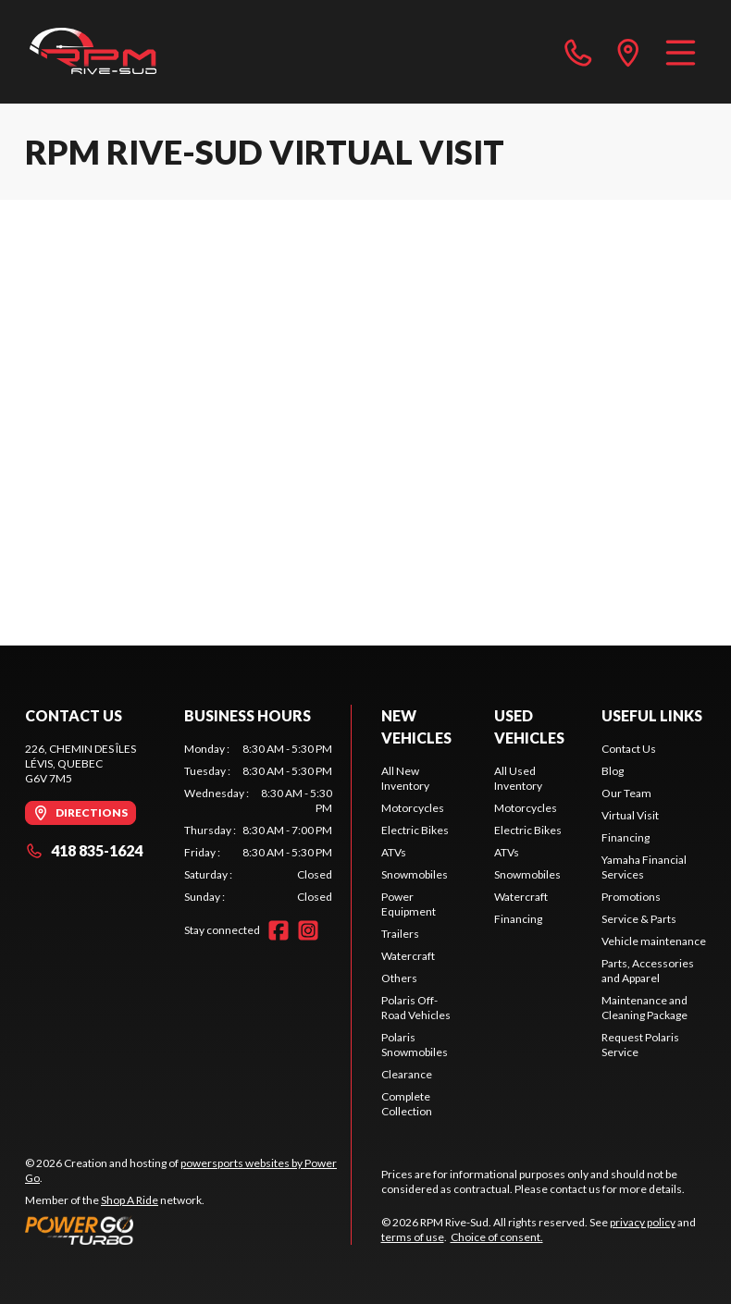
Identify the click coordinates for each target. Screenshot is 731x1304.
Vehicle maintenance (653, 941)
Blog (612, 771)
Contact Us (628, 749)
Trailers (400, 934)
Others (399, 978)
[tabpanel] (258, 823)
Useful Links (651, 715)
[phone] (578, 51)
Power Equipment (408, 904)
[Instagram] (308, 930)
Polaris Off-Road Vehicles (416, 1007)
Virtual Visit (630, 815)
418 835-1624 (83, 850)
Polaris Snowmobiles (414, 1044)
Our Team (626, 793)
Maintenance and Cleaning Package (644, 1007)
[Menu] (680, 51)
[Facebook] (278, 930)
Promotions (631, 897)
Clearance (406, 1074)
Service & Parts (638, 919)
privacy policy (642, 1222)
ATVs (393, 852)
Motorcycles (412, 808)
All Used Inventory (518, 778)
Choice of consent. (497, 1237)
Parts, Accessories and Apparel (647, 970)
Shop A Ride (129, 1200)
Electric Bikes (415, 830)
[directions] (628, 51)
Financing (518, 919)
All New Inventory (405, 778)
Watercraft (408, 956)
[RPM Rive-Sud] (93, 51)
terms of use (412, 1237)
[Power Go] (188, 1230)
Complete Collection (406, 1103)
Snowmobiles (414, 874)
